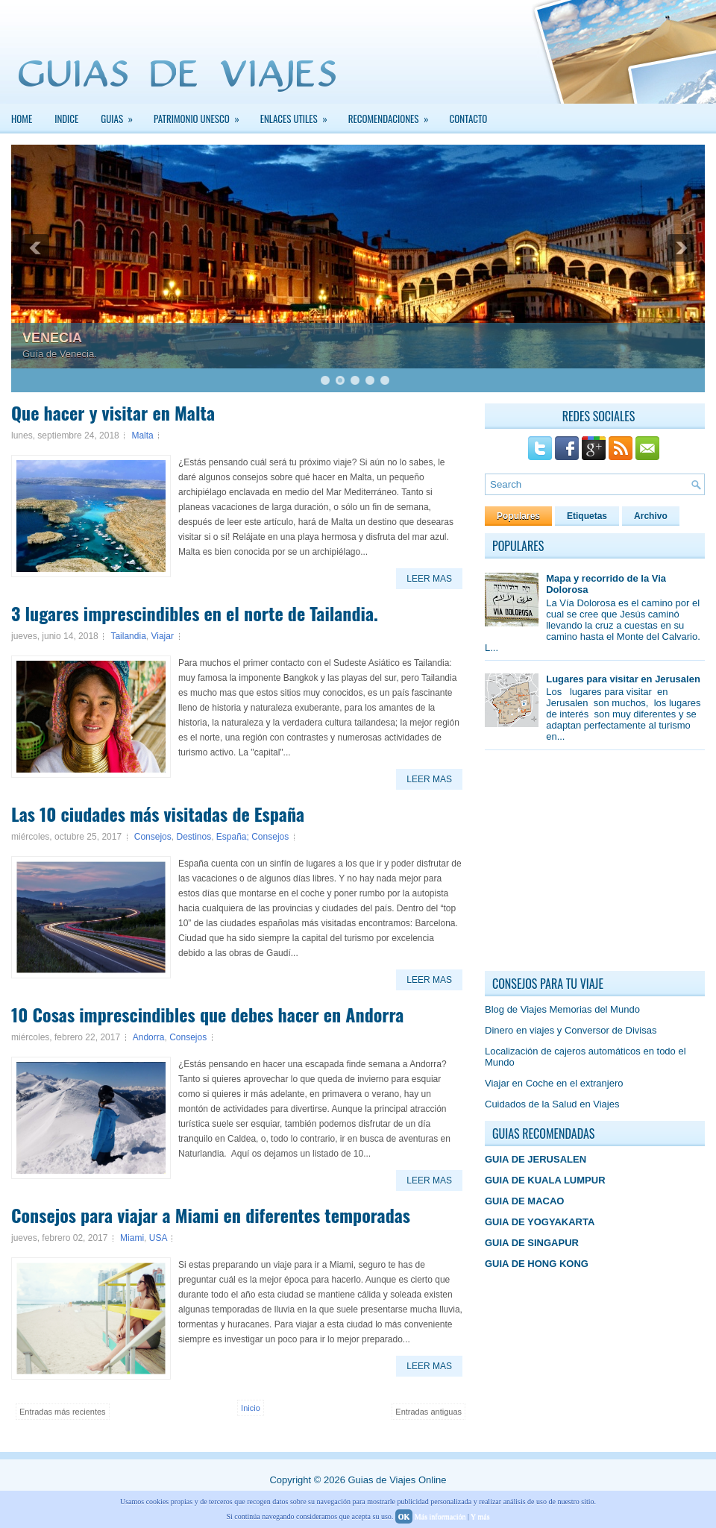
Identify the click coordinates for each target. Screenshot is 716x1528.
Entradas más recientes (62, 1411)
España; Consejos (252, 836)
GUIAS (121, 115)
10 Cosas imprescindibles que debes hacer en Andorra (207, 1014)
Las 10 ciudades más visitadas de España (157, 814)
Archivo (651, 516)
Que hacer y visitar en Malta (113, 412)
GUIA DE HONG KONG (536, 1263)
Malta (142, 435)
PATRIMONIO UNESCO (201, 115)
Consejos (153, 836)
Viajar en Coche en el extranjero (554, 1083)
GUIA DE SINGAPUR (532, 1242)
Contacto (469, 118)
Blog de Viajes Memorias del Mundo (562, 1009)
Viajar (162, 636)
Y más (480, 1516)
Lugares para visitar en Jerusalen (623, 679)
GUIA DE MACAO (524, 1201)
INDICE (66, 118)
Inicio (250, 1407)
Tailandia (127, 636)
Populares (518, 516)
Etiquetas (587, 516)
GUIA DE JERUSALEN (535, 1159)
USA (158, 1238)
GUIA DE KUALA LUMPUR (545, 1180)
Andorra (149, 1037)
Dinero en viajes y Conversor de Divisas (570, 1030)
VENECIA (52, 337)
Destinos (193, 836)
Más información (440, 1516)
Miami (132, 1238)
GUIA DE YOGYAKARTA (539, 1221)
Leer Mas (429, 578)
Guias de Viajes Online (397, 1479)
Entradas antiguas (428, 1411)
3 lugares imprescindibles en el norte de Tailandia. (194, 613)
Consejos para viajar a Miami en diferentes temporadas (210, 1215)
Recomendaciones (393, 115)
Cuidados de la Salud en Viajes (552, 1104)
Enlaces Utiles (298, 115)
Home (21, 118)
